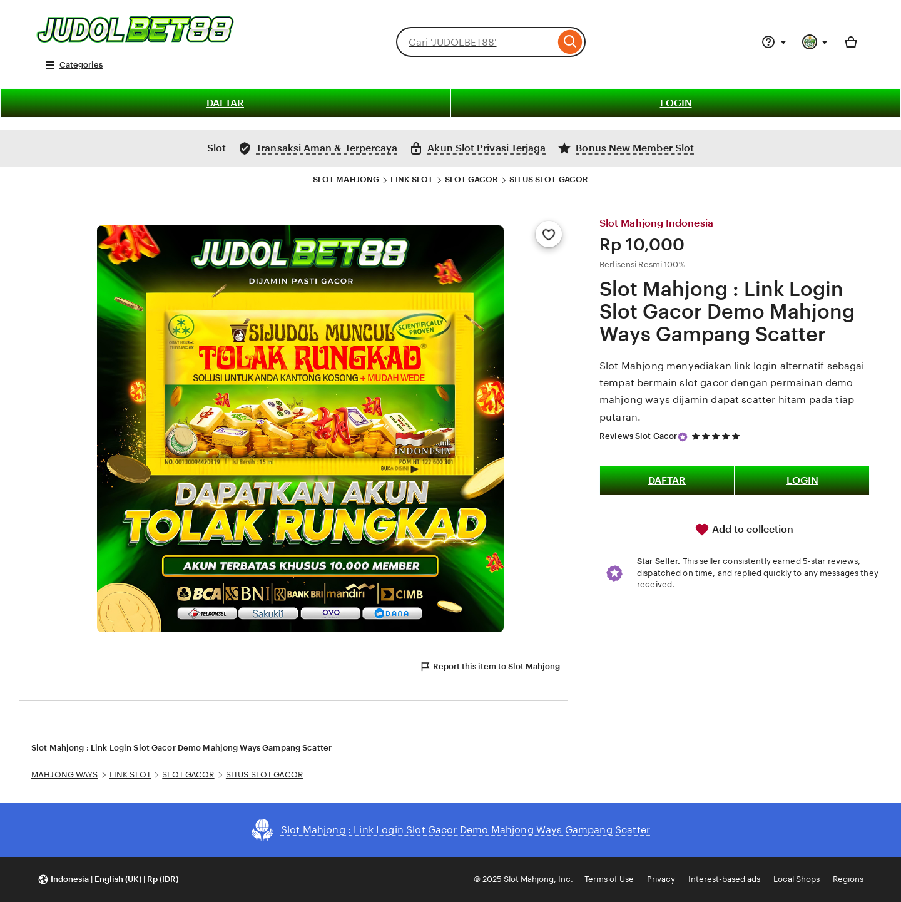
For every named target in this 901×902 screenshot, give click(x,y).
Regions (848, 879)
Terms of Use (609, 879)
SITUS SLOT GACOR (548, 179)
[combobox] (475, 42)
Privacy (661, 879)
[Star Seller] (682, 437)
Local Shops (796, 879)
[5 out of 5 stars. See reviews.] (717, 436)
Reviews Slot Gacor (638, 436)
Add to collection (744, 529)
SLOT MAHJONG (346, 179)
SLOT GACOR (471, 179)
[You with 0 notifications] (815, 42)
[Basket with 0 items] (851, 42)
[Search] (570, 42)
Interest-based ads (724, 879)
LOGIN (676, 103)
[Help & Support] (774, 42)
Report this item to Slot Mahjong (489, 666)
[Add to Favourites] (549, 234)
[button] (108, 879)
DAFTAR (225, 103)
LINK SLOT (411, 179)
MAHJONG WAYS (64, 774)
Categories (73, 65)
